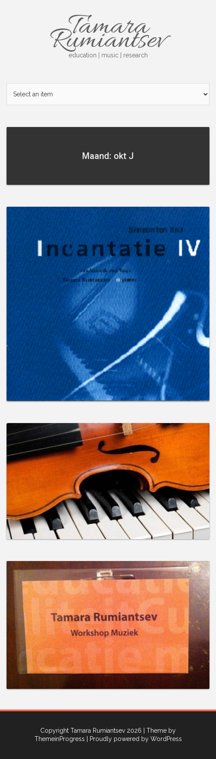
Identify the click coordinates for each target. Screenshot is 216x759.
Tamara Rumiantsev (108, 34)
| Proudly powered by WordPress (134, 738)
